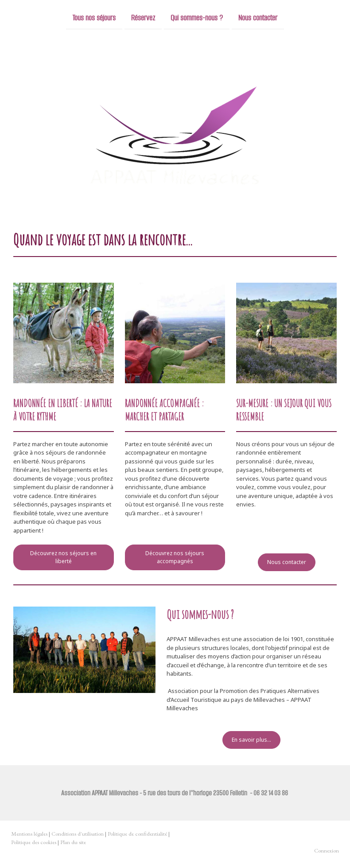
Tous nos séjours (94, 17)
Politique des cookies (33, 842)
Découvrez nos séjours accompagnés (174, 557)
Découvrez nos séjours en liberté (63, 557)
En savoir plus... (251, 739)
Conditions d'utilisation (77, 833)
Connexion (326, 850)
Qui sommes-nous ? (197, 17)
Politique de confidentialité (137, 833)
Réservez (143, 17)
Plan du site (73, 842)
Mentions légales (29, 833)
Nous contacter (257, 17)
